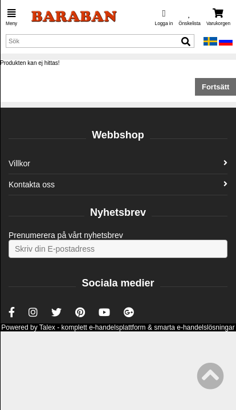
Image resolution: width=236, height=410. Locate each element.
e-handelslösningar (205, 327)
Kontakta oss (118, 184)
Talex (47, 327)
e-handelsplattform (117, 327)
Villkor (118, 163)
